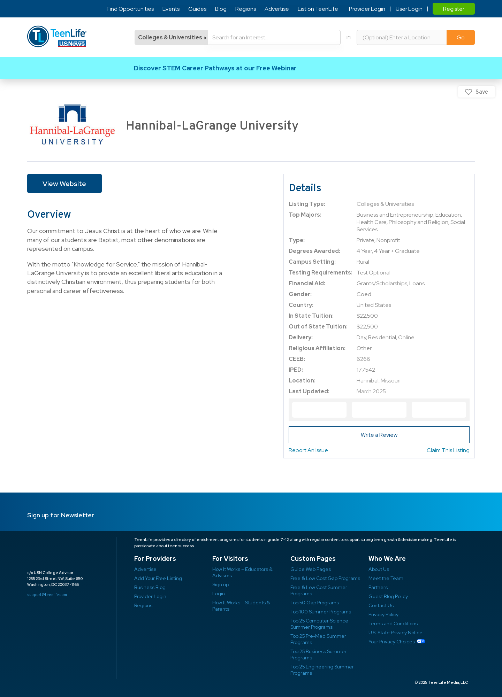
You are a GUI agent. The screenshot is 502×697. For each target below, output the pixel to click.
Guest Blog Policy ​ (388, 596)
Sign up (220, 584)
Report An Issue (308, 450)
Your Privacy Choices (391, 641)
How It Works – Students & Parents (241, 605)
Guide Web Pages (310, 569)
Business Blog (150, 587)
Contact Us (381, 605)
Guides (197, 9)
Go (461, 37)
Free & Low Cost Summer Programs (318, 590)
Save (482, 91)
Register (453, 9)
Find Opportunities (130, 9)
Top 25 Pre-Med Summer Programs (318, 639)
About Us (378, 569)
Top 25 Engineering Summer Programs (322, 670)
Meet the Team (385, 578)
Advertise (277, 9)
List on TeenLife (318, 9)
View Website (64, 183)
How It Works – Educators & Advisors (242, 572)
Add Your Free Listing (158, 578)
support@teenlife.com (47, 594)
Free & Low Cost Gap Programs (325, 578)
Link (251, 68)
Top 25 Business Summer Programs (318, 654)
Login (218, 593)
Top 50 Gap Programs (314, 602)
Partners (378, 587)
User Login (408, 9)
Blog (221, 9)
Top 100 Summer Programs (320, 612)
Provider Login (367, 9)
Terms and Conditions (393, 623)
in (349, 36)
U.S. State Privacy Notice (395, 632)
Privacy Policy (383, 614)
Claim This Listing (448, 450)
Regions (245, 9)
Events (171, 9)
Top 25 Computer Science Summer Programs (319, 624)
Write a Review (379, 435)
